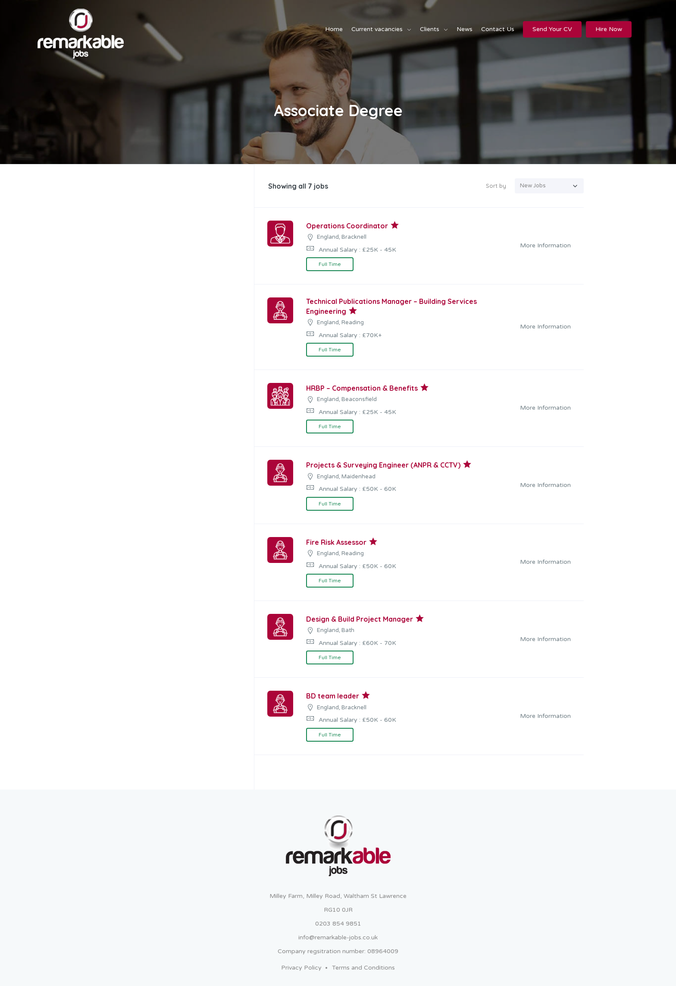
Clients (429, 29)
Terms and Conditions (363, 967)
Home (334, 29)
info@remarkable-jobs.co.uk (338, 937)
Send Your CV (552, 29)
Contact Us (497, 29)
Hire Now (608, 29)
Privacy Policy (301, 967)
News (465, 29)
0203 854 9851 (338, 923)
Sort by (496, 185)
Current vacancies (377, 29)
